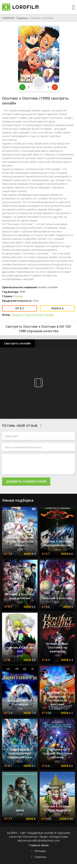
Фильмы (40, 851)
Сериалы (21, 18)
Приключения (34, 315)
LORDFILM (8, 18)
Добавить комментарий (26, 481)
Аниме (49, 315)
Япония (18, 296)
